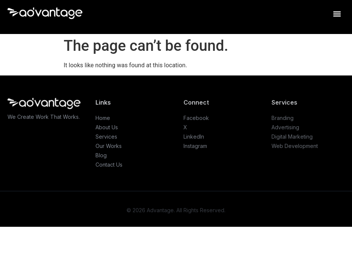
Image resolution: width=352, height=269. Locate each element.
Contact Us (108, 164)
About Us (106, 127)
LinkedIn (193, 136)
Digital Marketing (292, 136)
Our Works (108, 146)
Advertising (285, 127)
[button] (337, 13)
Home (102, 118)
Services (106, 136)
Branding (282, 118)
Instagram (195, 146)
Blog (101, 155)
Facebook (196, 118)
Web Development (294, 146)
